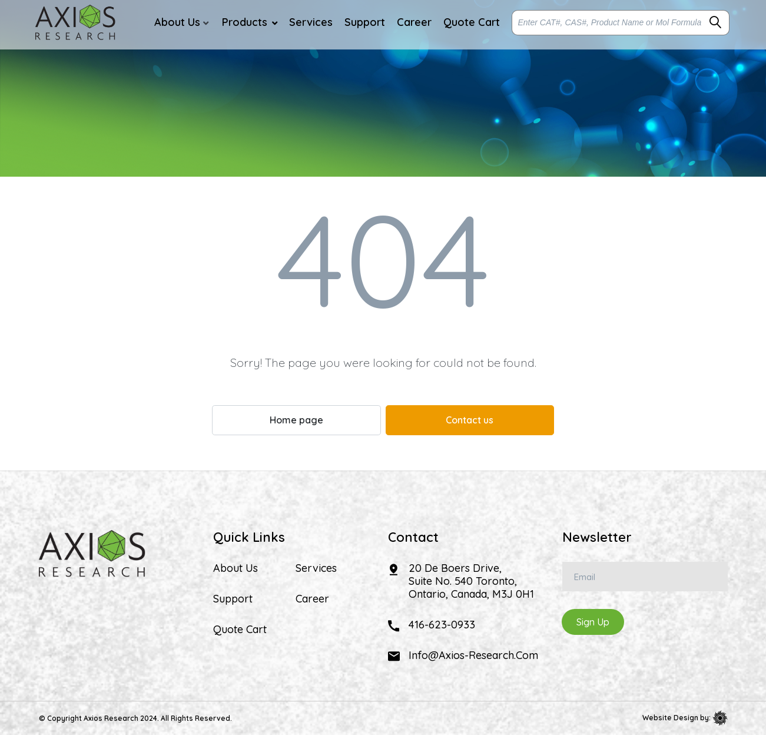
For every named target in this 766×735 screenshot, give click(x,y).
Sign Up (592, 622)
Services (316, 568)
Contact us (469, 420)
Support (233, 598)
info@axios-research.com (473, 655)
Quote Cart (240, 629)
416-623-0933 (442, 624)
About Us (235, 568)
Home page (296, 420)
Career (312, 598)
